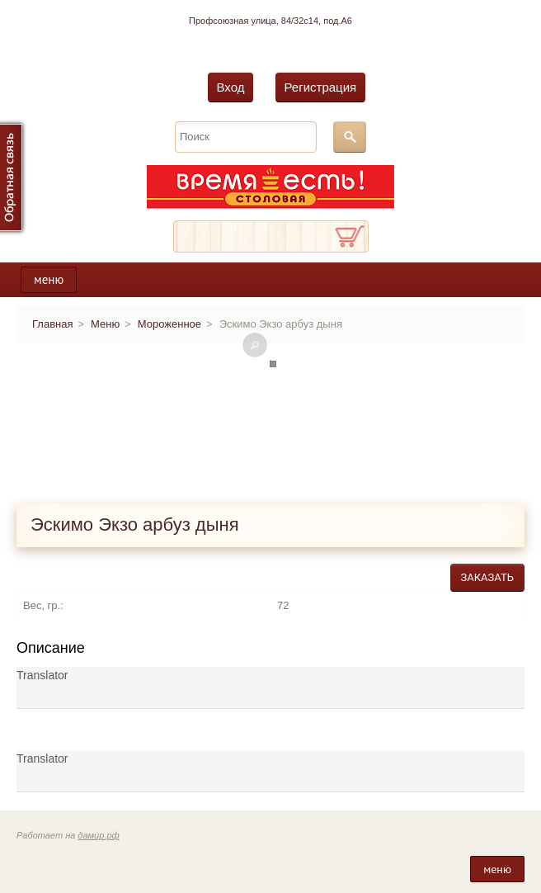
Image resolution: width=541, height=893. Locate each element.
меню (49, 279)
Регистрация (321, 87)
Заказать (487, 577)
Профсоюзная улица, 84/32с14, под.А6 (270, 21)
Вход (231, 87)
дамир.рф (98, 835)
